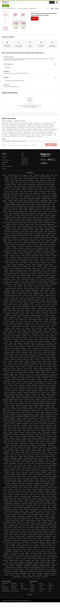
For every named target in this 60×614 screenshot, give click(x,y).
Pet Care (34, 132)
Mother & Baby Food (38, 129)
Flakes (22, 585)
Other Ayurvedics (44, 130)
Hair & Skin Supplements (12, 127)
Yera (40, 587)
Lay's (50, 591)
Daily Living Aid (45, 124)
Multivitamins (47, 129)
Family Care (46, 126)
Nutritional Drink (10, 130)
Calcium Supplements (14, 124)
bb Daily (4, 168)
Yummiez (32, 587)
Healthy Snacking (41, 127)
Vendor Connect (25, 164)
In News (4, 157)
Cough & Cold (36, 124)
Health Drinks (14, 585)
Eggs (22, 587)
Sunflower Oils (5, 583)
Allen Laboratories (35, 11)
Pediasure (51, 585)
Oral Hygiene (36, 130)
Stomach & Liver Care (26, 135)
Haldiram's (32, 591)
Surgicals (43, 135)
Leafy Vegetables (24, 589)
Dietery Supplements (22, 126)
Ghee (22, 583)
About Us (4, 155)
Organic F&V (5, 587)
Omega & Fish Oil (27, 130)
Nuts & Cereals (19, 130)
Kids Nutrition (9, 129)
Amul (31, 583)
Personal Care (27, 132)
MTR (50, 583)
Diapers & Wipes (15, 591)
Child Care (30, 124)
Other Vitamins (19, 132)
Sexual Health (38, 133)
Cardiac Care (23, 124)
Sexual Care (31, 133)
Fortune (50, 589)
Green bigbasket (6, 160)
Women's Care (40, 136)
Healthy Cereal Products (30, 127)
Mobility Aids (29, 129)
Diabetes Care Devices (11, 126)
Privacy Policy (5, 162)
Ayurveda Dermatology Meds (26, 123)
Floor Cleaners (5, 589)
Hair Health (21, 127)
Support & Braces (36, 135)
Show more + (30, 594)
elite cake (41, 585)
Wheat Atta (13, 583)
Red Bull (32, 585)
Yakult (50, 587)
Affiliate (3, 164)
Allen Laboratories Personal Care (19, 141)
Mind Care (23, 129)
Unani (24, 136)
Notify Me (34, 18)
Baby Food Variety (38, 123)
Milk (3, 585)
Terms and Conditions (7, 166)
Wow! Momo (42, 589)
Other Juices (14, 589)
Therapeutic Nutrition (16, 136)
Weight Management (31, 136)
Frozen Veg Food (6, 591)
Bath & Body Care (47, 123)
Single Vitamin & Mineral (48, 133)
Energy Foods (38, 126)
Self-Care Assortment (22, 133)
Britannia (32, 589)
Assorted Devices (14, 123)
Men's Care (17, 129)
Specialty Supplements (14, 135)
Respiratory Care (12, 133)
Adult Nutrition (5, 123)
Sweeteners (50, 135)
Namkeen (13, 587)
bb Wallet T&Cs (24, 162)
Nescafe (41, 583)
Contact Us (23, 157)
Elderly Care (31, 126)
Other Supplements (10, 132)
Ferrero (41, 591)
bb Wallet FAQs (24, 160)
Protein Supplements (42, 132)
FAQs (22, 155)
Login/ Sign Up (51, 2)
